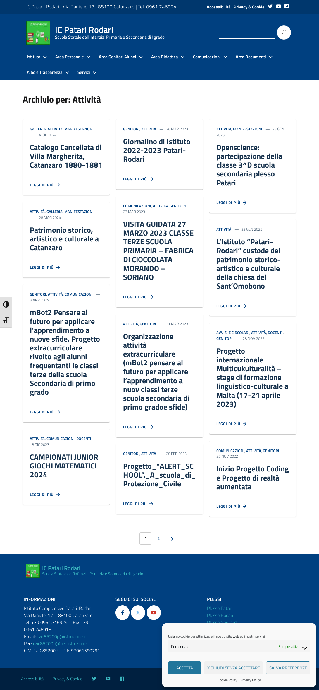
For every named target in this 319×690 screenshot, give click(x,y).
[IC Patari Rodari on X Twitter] (138, 612)
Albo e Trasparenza (45, 72)
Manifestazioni (79, 129)
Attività (55, 129)
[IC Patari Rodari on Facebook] (122, 612)
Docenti (83, 439)
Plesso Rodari (220, 615)
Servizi (83, 72)
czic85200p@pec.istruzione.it (61, 643)
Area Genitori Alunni (117, 57)
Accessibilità (219, 7)
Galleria (38, 129)
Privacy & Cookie (249, 7)
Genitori (38, 294)
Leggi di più (45, 185)
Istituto (33, 57)
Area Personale (69, 57)
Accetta (184, 668)
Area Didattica (164, 57)
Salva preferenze (288, 668)
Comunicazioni (207, 57)
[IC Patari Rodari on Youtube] (154, 612)
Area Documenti (251, 57)
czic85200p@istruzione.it (61, 636)
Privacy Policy (250, 680)
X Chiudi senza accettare (233, 668)
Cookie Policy (227, 680)
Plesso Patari (219, 608)
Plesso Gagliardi (222, 622)
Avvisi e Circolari (232, 332)
